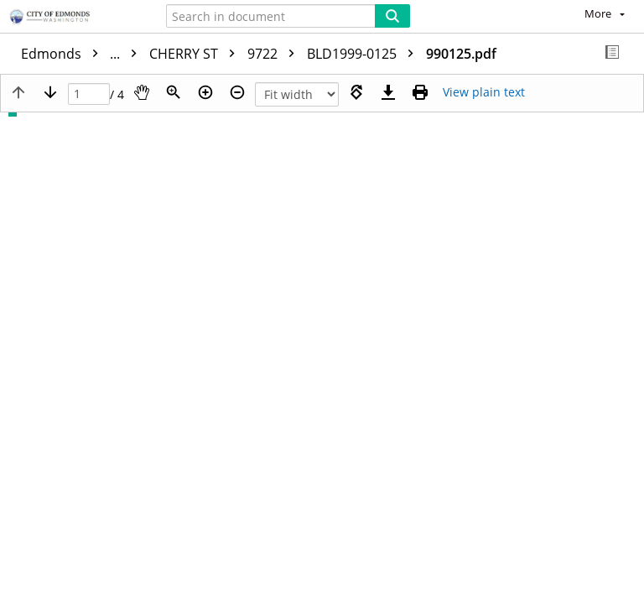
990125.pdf (461, 53)
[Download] (388, 92)
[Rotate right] (356, 92)
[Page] (89, 94)
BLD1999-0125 (364, 53)
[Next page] (50, 92)
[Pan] (141, 92)
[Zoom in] (205, 92)
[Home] (71, 17)
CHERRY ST (196, 53)
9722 (275, 53)
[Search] (392, 16)
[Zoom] (173, 92)
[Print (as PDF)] (420, 92)
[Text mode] (484, 92)
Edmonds (83, 53)
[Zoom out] (237, 92)
